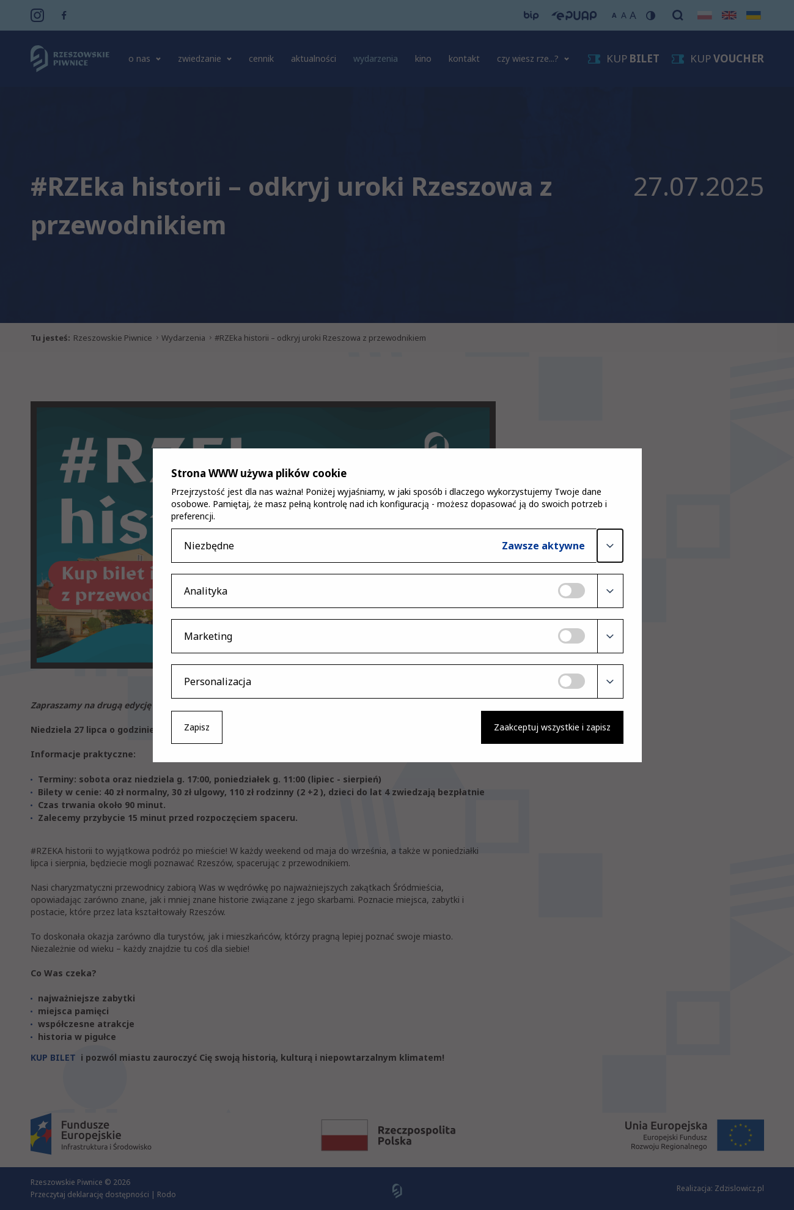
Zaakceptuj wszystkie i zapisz (552, 727)
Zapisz (197, 727)
